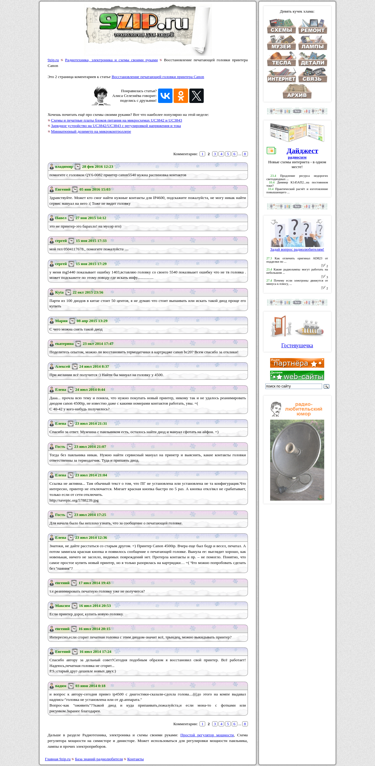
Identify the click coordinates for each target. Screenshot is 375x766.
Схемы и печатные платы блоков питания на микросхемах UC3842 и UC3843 (116, 120)
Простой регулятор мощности (207, 735)
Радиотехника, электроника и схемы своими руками (111, 60)
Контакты (135, 759)
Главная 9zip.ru (58, 759)
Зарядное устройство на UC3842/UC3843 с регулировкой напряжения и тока (116, 125)
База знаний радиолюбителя (99, 759)
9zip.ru (53, 60)
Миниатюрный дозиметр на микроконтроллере (91, 131)
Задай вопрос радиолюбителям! (297, 247)
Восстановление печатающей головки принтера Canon (157, 76)
